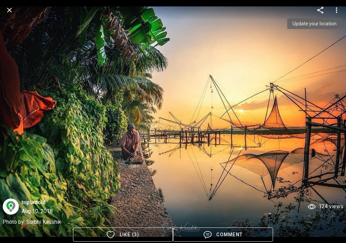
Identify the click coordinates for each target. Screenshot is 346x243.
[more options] (320, 10)
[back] (9, 10)
